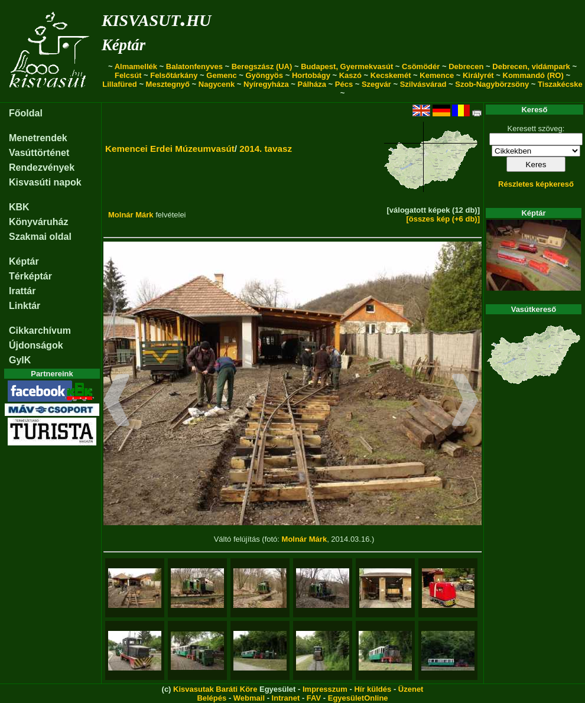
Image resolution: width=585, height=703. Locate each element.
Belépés (211, 698)
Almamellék (136, 66)
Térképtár (30, 276)
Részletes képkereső (536, 184)
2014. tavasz (265, 149)
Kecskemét (390, 75)
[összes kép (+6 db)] (443, 218)
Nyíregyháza (266, 84)
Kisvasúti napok (45, 182)
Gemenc (221, 75)
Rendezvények (41, 167)
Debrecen (465, 66)
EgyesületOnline (358, 698)
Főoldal (26, 113)
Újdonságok (36, 345)
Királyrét (478, 75)
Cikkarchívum (40, 331)
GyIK (20, 360)
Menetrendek (38, 138)
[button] (116, 401)
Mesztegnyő (168, 84)
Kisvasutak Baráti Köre (215, 689)
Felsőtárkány (173, 75)
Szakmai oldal (40, 237)
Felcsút (128, 75)
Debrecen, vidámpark (531, 66)
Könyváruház (38, 222)
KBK (19, 207)
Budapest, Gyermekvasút (347, 66)
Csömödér (421, 66)
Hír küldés (372, 689)
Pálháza (312, 84)
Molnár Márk (131, 214)
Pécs (344, 84)
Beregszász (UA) (262, 66)
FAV (314, 698)
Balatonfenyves (194, 66)
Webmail (249, 698)
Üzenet (411, 689)
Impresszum (325, 689)
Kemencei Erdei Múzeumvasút (170, 149)
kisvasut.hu (156, 18)
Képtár (123, 45)
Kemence (437, 75)
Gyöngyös (264, 75)
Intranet (286, 698)
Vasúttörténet (39, 153)
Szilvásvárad (423, 84)
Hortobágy (311, 75)
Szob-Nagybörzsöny (492, 84)
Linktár (24, 306)
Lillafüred (119, 84)
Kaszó (350, 75)
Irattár (22, 291)
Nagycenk (217, 84)
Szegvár (376, 84)
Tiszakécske (560, 84)
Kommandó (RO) (533, 75)
